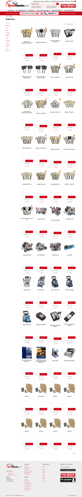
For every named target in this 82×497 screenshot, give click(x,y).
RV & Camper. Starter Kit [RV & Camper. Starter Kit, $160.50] (69, 149)
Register (67, 1)
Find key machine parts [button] (52, 7)
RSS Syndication (27, 489)
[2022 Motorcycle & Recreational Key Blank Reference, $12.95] (41, 353)
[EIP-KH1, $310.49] (27, 388)
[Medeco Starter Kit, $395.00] (27, 140)
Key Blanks (11, 10)
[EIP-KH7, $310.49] (55, 423)
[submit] (57, 4)
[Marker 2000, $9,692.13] (55, 353)
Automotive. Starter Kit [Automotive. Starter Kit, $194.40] (41, 42)
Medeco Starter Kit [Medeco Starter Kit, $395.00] (26, 148)
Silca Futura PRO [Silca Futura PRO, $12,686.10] (27, 324)
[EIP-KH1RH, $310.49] (41, 388)
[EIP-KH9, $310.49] (69, 423)
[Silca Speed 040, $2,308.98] (41, 247)
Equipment (31, 10)
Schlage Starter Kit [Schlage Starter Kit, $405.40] (41, 184)
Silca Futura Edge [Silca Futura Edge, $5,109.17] (69, 289)
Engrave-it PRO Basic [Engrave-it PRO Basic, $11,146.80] (69, 360)
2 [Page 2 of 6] (43, 453)
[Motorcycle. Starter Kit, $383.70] (41, 140)
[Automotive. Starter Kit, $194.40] (41, 33)
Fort (7, 48)
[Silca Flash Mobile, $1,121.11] (55, 211)
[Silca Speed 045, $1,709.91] (69, 211)
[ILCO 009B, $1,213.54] (69, 247)
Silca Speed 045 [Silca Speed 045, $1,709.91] (69, 219)
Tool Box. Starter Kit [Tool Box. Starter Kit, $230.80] (69, 184)
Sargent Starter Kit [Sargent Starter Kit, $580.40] (26, 184)
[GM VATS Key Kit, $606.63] (69, 33)
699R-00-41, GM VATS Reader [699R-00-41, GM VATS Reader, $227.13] (55, 326)
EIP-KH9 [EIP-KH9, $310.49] (69, 431)
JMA (7, 30)
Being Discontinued (57, 10)
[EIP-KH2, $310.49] (55, 388)
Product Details (27, 57)
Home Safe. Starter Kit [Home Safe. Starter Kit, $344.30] (55, 112)
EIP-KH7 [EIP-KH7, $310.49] (55, 431)
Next (74, 453)
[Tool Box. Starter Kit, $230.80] (69, 176)
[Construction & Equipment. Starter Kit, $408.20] (27, 104)
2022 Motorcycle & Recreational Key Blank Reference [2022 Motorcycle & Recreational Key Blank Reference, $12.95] (41, 361)
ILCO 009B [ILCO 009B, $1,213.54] (69, 255)
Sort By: (65, 24)
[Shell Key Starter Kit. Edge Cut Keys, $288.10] (27, 69)
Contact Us (47, 1)
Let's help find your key (28, 483)
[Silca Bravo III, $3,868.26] (55, 247)
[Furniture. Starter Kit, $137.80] (41, 104)
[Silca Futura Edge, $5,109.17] (69, 282)
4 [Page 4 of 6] (47, 453)
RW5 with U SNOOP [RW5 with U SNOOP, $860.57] (41, 324)
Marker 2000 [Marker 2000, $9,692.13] (55, 360)
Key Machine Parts (21, 10)
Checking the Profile (27, 485)
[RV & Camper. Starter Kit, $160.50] (69, 140)
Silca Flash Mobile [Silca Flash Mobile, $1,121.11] (55, 220)
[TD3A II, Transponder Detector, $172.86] (69, 316)
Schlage (7, 33)
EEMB (7, 35)
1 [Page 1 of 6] (41, 453)
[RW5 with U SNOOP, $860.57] (41, 316)
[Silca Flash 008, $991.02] (41, 211)
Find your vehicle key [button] (37, 7)
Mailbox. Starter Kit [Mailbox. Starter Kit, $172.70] (69, 112)
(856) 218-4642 (9, 473)
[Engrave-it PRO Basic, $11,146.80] (69, 353)
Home (42, 1)
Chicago (8, 40)
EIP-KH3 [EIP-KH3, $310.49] (69, 396)
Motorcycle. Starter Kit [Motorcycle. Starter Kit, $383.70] (41, 148)
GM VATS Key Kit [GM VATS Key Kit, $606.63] (69, 41)
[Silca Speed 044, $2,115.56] (27, 247)
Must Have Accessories (43, 10)
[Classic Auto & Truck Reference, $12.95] (27, 353)
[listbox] (71, 24)
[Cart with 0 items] (73, 1)
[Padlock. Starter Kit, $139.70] (55, 140)
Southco (8, 43)
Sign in (62, 1)
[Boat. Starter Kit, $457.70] (69, 69)
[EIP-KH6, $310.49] (41, 423)
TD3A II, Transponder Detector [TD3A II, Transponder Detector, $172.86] (69, 325)
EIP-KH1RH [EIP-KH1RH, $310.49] (41, 396)
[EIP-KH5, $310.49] (27, 423)
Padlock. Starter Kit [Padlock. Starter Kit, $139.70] (55, 149)
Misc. (7, 38)
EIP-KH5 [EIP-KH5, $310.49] (27, 431)
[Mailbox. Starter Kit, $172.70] (69, 104)
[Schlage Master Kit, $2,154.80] (55, 176)
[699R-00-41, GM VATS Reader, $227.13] (55, 316)
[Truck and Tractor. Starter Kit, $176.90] (27, 211)
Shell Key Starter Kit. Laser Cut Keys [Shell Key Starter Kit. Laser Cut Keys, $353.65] (41, 77)
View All (7, 50)
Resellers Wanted (69, 10)
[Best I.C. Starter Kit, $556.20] (55, 69)
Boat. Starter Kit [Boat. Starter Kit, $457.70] (69, 77)
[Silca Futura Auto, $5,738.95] (55, 282)
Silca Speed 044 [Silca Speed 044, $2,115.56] (27, 255)
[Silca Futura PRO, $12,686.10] (27, 316)
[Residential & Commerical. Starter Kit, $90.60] (27, 33)
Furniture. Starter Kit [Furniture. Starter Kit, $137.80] (41, 113)
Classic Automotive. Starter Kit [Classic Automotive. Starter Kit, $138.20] (55, 41)
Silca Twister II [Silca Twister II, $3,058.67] (26, 289)
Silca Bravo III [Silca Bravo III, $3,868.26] (55, 255)
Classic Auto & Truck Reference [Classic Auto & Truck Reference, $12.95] (27, 361)
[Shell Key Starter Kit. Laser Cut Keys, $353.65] (41, 69)
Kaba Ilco (8, 25)
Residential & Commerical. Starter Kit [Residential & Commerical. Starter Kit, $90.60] (26, 42)
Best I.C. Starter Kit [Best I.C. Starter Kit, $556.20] (55, 77)
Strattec (7, 45)
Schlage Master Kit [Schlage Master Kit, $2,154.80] (55, 184)
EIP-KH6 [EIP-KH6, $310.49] (41, 431)
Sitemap (22, 495)
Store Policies (54, 1)
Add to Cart (29, 55)
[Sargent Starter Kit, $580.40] (27, 176)
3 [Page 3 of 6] (45, 453)
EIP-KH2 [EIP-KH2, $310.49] (55, 396)
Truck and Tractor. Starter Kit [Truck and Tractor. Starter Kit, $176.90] (27, 219)
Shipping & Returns (27, 482)
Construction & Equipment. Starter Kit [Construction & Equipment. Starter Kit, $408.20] (27, 112)
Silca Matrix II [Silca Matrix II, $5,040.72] (41, 289)
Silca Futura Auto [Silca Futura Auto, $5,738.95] (55, 289)
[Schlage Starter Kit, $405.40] (41, 176)
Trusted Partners (27, 486)
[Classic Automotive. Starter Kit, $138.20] (55, 33)
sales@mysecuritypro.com (11, 474)
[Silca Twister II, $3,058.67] (27, 282)
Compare (27, 60)
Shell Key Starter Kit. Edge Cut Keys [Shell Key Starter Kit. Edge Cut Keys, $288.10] (27, 77)
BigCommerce (74, 495)
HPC (7, 28)
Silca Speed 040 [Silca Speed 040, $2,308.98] (41, 255)
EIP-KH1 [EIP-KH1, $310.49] (27, 396)
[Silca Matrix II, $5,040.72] (41, 282)
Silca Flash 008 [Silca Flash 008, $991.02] (41, 219)
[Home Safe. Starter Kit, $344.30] (55, 104)
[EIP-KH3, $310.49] (69, 388)
